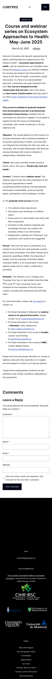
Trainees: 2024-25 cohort (26, 668)
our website (38, 301)
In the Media (26, 656)
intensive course (20, 69)
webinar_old (26, 20)
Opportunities (26, 660)
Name (6, 442)
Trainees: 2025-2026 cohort (26, 672)
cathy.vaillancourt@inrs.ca (22, 329)
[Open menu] (29, 7)
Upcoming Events (26, 676)
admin (36, 48)
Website (6, 465)
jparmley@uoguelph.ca (21, 339)
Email (6, 453)
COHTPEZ (10, 7)
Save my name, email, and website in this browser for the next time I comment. (24, 478)
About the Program (26, 648)
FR (45, 7)
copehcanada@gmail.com (32, 318)
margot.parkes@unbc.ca (22, 349)
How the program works (26, 652)
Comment (8, 414)
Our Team (26, 664)
